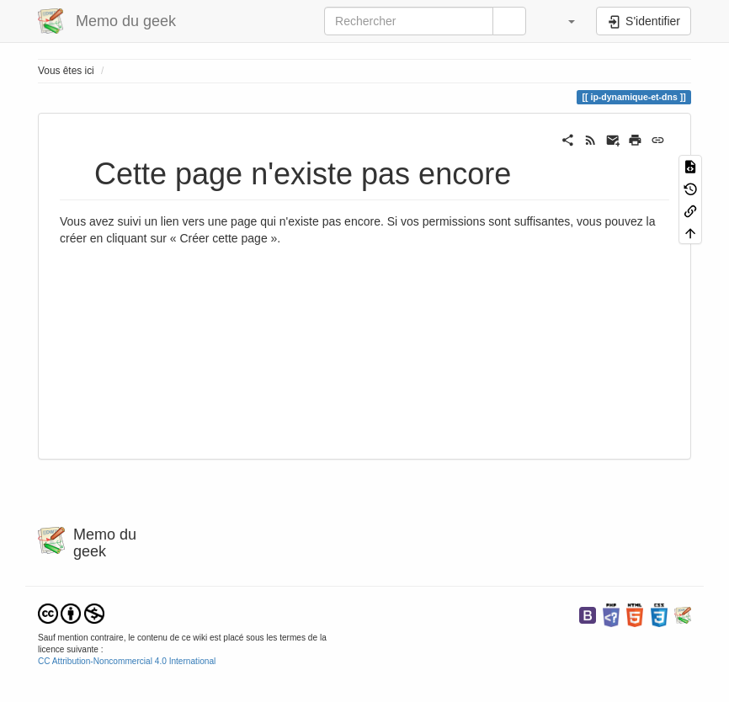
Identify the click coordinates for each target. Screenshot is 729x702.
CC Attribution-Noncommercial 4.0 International (127, 661)
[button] (563, 21)
